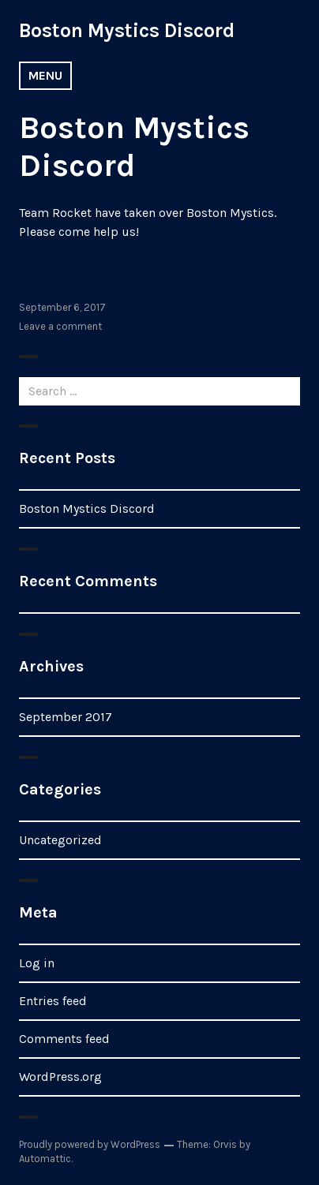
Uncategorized (60, 839)
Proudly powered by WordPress (89, 1144)
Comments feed (64, 1038)
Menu (45, 75)
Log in (36, 962)
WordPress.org (60, 1076)
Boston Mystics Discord (127, 30)
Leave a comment (60, 326)
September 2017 (65, 716)
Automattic (45, 1158)
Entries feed (53, 1000)
